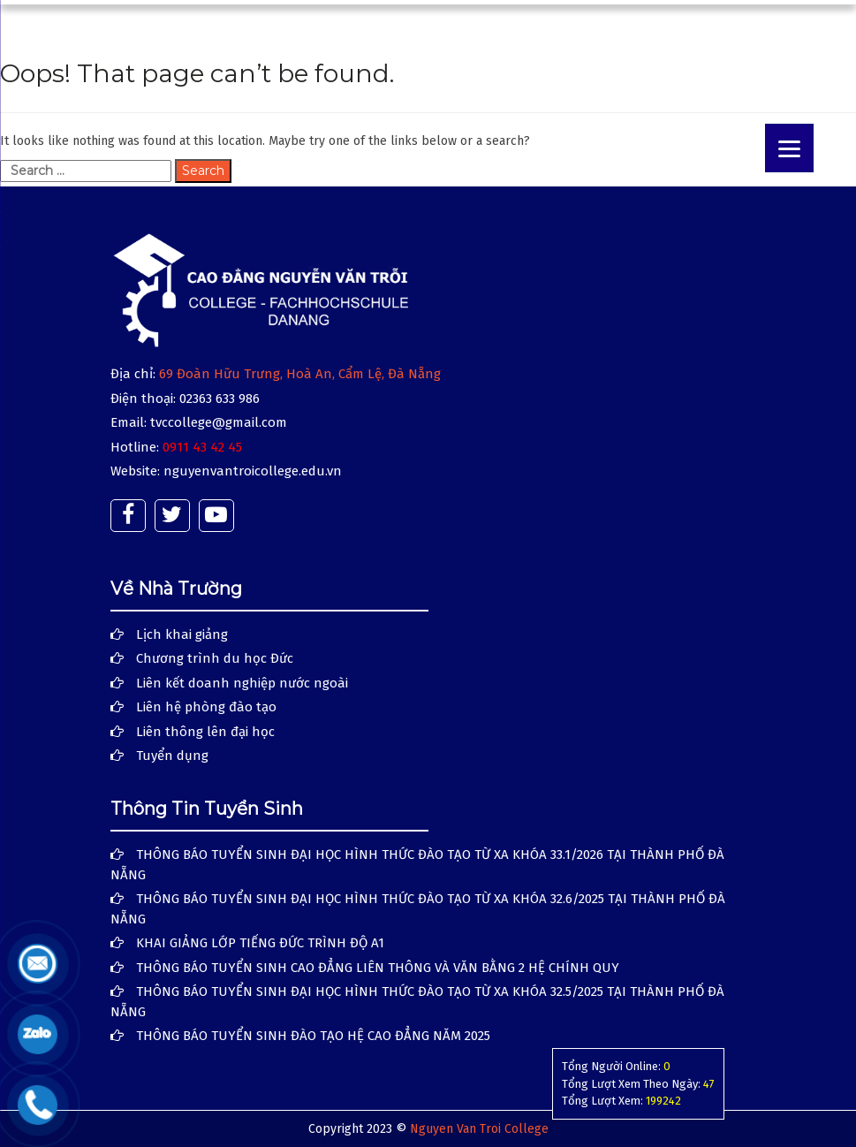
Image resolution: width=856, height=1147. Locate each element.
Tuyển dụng (172, 755)
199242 (663, 1100)
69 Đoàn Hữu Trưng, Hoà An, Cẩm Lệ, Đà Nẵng (300, 374)
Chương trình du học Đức (214, 658)
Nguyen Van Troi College (479, 1128)
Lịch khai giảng (182, 634)
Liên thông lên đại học (205, 732)
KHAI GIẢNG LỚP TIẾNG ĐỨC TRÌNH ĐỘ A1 (260, 943)
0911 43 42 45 (202, 447)
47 (709, 1083)
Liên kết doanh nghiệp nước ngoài (242, 683)
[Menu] (789, 148)
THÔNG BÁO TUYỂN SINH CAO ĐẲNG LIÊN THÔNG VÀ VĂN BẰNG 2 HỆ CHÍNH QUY (377, 968)
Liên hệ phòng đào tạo (206, 707)
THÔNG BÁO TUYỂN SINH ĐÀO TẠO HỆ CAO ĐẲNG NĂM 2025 (313, 1036)
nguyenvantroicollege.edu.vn (252, 471)
